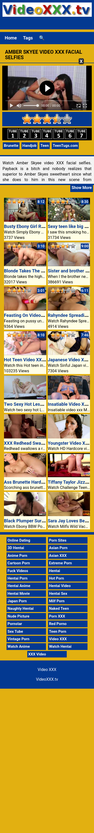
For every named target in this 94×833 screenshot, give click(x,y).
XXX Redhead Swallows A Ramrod (38, 443)
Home (11, 37)
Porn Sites (57, 540)
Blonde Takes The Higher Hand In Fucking (46, 270)
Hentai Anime (19, 586)
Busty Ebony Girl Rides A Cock (34, 226)
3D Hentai (16, 548)
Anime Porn (17, 555)
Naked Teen (59, 608)
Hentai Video (60, 586)
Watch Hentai (60, 646)
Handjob (29, 145)
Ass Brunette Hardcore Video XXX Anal (43, 482)
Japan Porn (17, 601)
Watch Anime (19, 646)
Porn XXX (57, 616)
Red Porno (57, 624)
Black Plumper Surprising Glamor (37, 520)
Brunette (11, 145)
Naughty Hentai (21, 608)
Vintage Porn (19, 639)
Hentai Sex (58, 593)
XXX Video (37, 654)
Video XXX (58, 639)
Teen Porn (57, 631)
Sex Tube (15, 631)
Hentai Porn (18, 578)
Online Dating (19, 540)
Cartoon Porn (19, 563)
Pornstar (15, 624)
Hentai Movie (19, 593)
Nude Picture (19, 616)
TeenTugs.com (65, 145)
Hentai (54, 571)
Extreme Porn (60, 563)
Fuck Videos (18, 571)
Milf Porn (56, 601)
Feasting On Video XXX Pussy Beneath (43, 315)
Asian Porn (58, 548)
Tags (28, 37)
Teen (44, 145)
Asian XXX (57, 555)
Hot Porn (56, 578)
